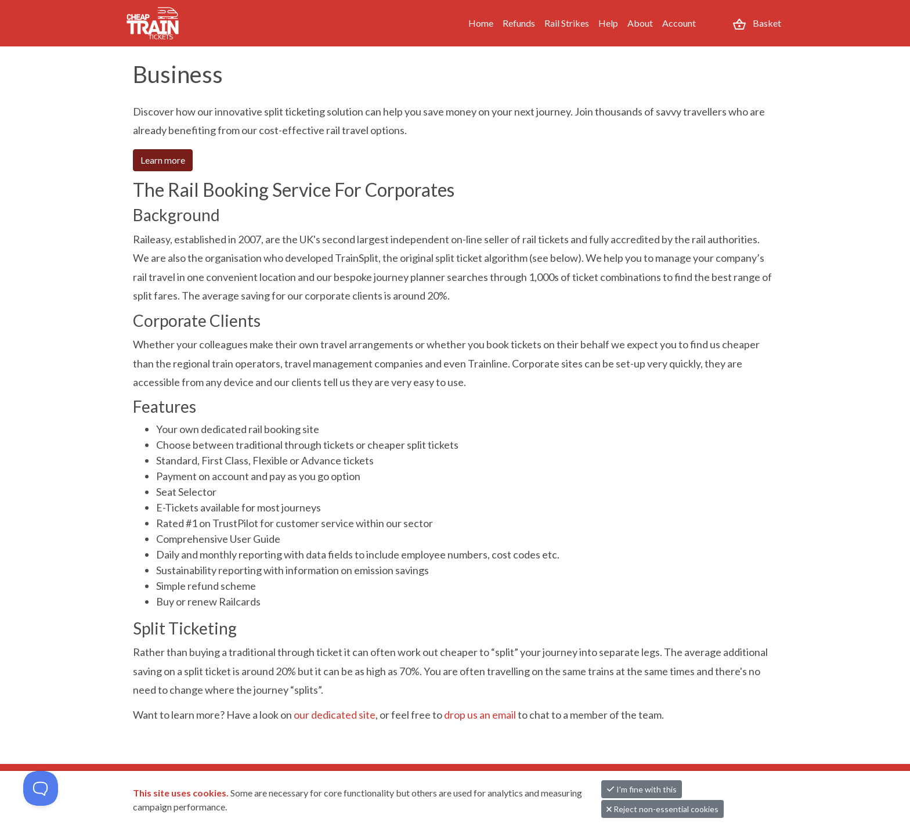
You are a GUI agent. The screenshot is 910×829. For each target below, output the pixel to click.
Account (679, 22)
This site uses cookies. (181, 792)
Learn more (162, 159)
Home (480, 22)
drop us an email (480, 714)
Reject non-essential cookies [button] (662, 809)
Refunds (519, 22)
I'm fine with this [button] (641, 789)
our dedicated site (334, 714)
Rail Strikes (566, 22)
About (640, 22)
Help (608, 22)
